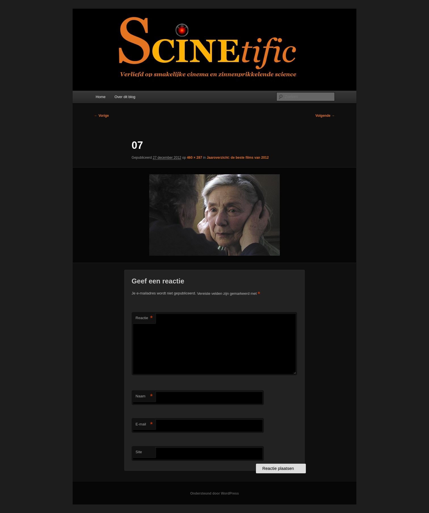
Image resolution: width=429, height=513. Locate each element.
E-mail (144, 424)
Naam (144, 396)
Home (101, 97)
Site (139, 452)
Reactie (144, 318)
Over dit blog (124, 97)
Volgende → (325, 116)
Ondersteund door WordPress (214, 493)
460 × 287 (194, 158)
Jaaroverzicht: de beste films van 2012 (238, 158)
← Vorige (101, 116)
